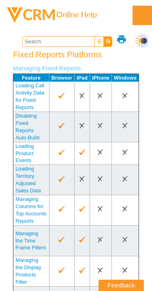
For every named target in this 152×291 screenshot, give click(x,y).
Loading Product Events (24, 153)
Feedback (121, 285)
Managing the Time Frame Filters (30, 240)
